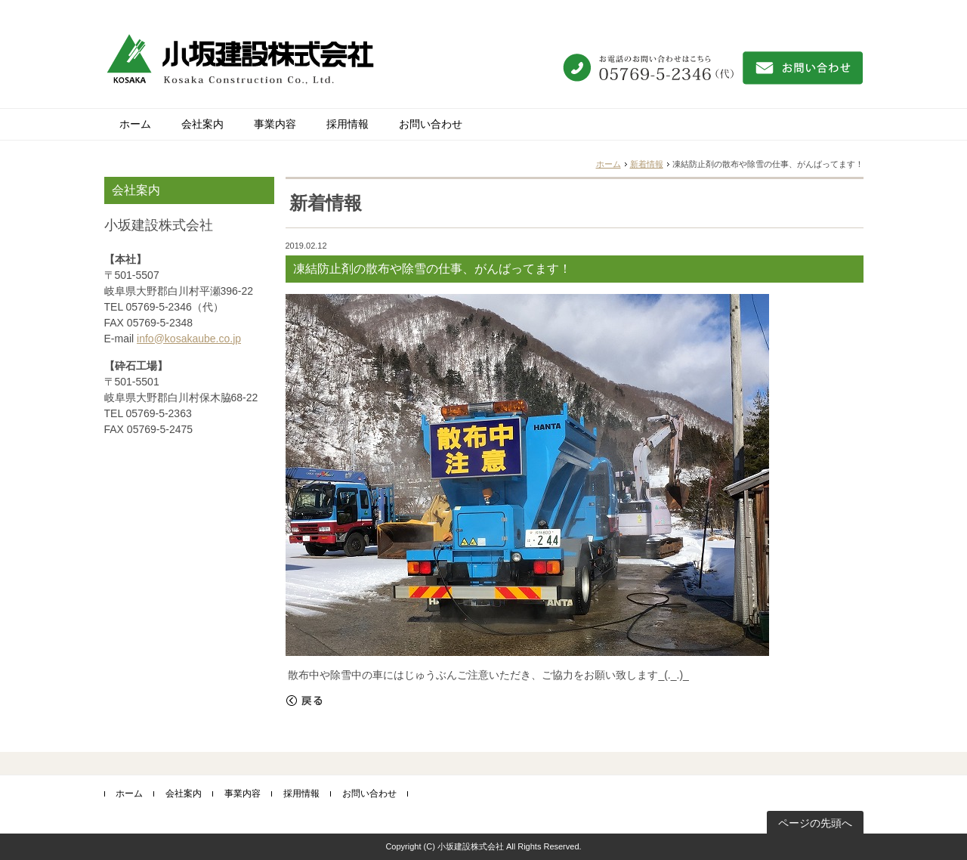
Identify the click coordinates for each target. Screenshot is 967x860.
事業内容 (275, 124)
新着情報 (646, 164)
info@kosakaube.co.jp (189, 339)
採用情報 (347, 124)
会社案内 (202, 124)
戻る (304, 700)
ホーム (135, 124)
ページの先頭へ (815, 823)
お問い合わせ (430, 124)
